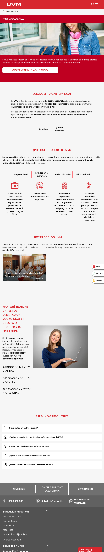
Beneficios (43, 129)
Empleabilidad (21, 174)
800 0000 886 (15, 467)
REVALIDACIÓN (85, 455)
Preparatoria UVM (12, 482)
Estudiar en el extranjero (41, 174)
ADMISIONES (19, 455)
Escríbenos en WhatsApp (81, 467)
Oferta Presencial (12, 506)
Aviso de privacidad (44, 546)
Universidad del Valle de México (4, 11)
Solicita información (52, 467)
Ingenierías (8, 491)
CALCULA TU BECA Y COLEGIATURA (52, 455)
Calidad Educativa (62, 174)
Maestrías (8, 496)
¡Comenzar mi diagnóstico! (30, 70)
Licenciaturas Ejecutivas (15, 500)
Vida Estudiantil (83, 174)
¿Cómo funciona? (59, 129)
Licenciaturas (10, 487)
